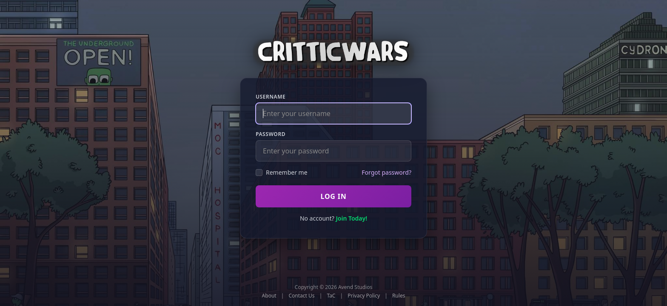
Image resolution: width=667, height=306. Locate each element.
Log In (333, 196)
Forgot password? (386, 172)
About (269, 295)
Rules (398, 295)
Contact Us (302, 295)
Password (270, 134)
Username (270, 97)
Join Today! (351, 218)
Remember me (282, 172)
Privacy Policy (364, 295)
